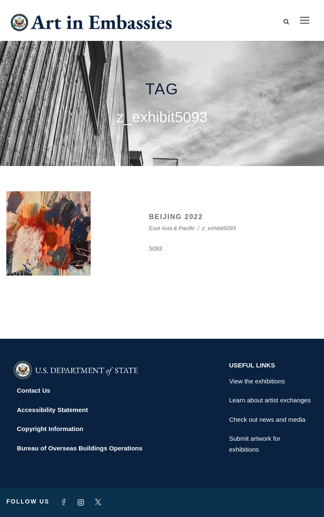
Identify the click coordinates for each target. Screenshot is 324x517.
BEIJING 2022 (176, 216)
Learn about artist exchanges (269, 400)
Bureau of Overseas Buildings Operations (80, 448)
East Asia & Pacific (172, 228)
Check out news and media (267, 419)
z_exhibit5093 (219, 228)
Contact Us (33, 390)
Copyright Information (50, 428)
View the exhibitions (257, 381)
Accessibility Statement (52, 409)
